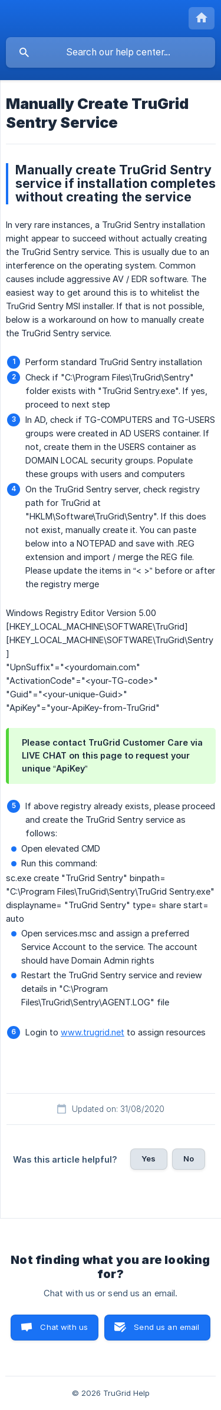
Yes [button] (148, 1158)
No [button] (188, 1158)
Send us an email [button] (166, 1327)
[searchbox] (110, 52)
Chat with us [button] (64, 1327)
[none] (202, 18)
